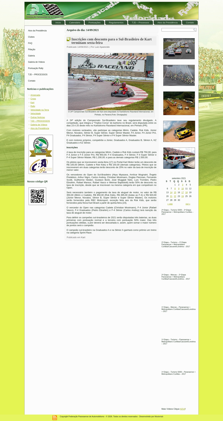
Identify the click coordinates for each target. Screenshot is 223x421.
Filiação (31, 49)
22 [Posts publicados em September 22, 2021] (175, 196)
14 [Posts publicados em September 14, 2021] (171, 192)
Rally (32, 106)
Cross (33, 99)
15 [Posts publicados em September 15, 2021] (175, 192)
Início (58, 22)
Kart (32, 102)
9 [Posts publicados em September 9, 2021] (178, 188)
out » (188, 204)
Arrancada (35, 95)
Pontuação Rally (35, 68)
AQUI (182, 409)
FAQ (30, 43)
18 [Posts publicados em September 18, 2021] (186, 192)
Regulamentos (116, 22)
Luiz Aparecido (102, 47)
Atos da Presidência (167, 22)
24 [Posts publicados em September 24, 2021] (183, 196)
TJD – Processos (140, 22)
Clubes (31, 37)
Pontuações (95, 22)
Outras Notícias (37, 117)
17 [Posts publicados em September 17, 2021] (183, 192)
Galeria (31, 56)
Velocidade (35, 113)
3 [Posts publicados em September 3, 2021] (182, 185)
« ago (170, 204)
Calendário (74, 22)
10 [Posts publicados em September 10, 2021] (183, 188)
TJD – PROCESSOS (37, 74)
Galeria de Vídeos (36, 62)
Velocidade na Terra (39, 110)
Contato (190, 22)
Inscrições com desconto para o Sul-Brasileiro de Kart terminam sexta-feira (111, 41)
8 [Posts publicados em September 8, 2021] (175, 188)
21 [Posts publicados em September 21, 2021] (171, 196)
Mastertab (159, 416)
